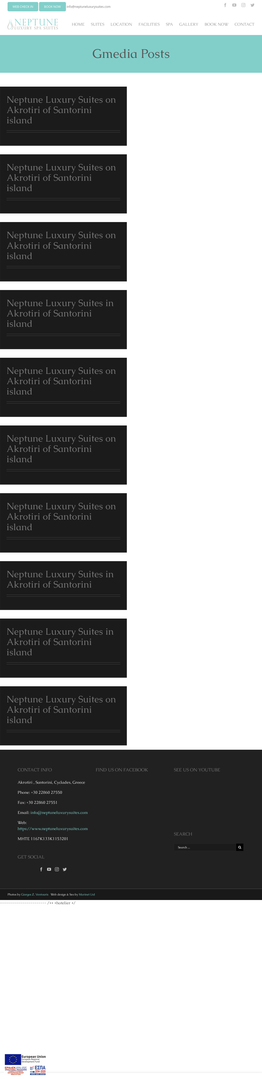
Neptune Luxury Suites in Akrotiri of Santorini (60, 579)
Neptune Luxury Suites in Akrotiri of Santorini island (60, 313)
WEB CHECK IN (23, 7)
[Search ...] (205, 847)
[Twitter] (65, 869)
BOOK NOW (52, 7)
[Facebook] (41, 869)
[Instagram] (57, 869)
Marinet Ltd (87, 894)
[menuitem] (81, 24)
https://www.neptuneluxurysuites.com (53, 828)
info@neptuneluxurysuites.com (89, 7)
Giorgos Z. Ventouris (34, 894)
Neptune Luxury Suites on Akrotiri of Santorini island (61, 109)
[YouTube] (49, 869)
